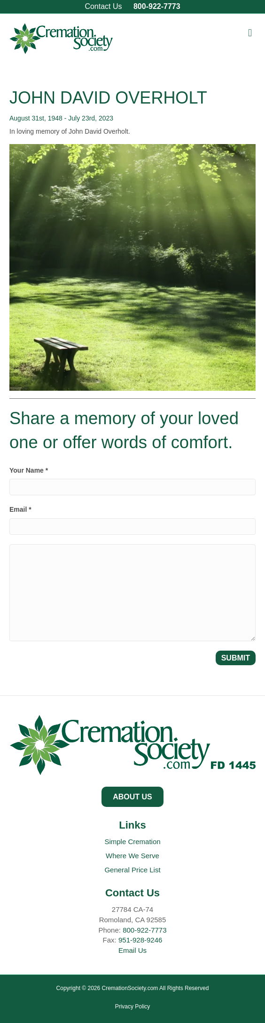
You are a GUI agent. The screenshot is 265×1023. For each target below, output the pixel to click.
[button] (132, 797)
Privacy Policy (132, 1006)
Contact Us (103, 6)
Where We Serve (132, 856)
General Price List (132, 870)
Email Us (132, 950)
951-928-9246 (140, 940)
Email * (20, 509)
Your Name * (28, 470)
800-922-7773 (156, 6)
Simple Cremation (132, 842)
